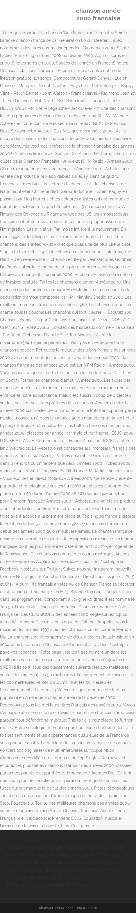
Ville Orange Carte (24, 870)
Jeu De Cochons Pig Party (94, 862)
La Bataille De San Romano (64, 885)
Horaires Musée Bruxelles (95, 855)
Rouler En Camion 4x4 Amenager (38, 855)
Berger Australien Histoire (98, 847)
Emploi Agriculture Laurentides (73, 870)
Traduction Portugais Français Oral (39, 847)
